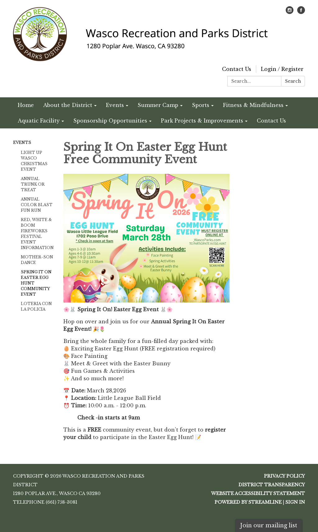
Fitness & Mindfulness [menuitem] (253, 105)
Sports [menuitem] (200, 105)
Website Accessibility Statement (258, 493)
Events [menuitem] (115, 105)
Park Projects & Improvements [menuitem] (202, 121)
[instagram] (289, 12)
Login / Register (282, 69)
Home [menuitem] (26, 105)
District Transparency (271, 485)
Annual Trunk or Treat (33, 184)
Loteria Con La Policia (36, 306)
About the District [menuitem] (67, 105)
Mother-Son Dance (37, 260)
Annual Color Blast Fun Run (36, 205)
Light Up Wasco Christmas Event (34, 161)
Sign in (295, 502)
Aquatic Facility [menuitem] (39, 121)
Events (22, 142)
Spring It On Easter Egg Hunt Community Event (36, 283)
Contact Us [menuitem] (271, 121)
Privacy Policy (284, 476)
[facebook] (301, 12)
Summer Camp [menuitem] (158, 105)
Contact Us (236, 69)
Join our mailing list (268, 525)
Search (293, 81)
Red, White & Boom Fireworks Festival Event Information (37, 233)
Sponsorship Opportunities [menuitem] (110, 121)
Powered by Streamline (248, 502)
